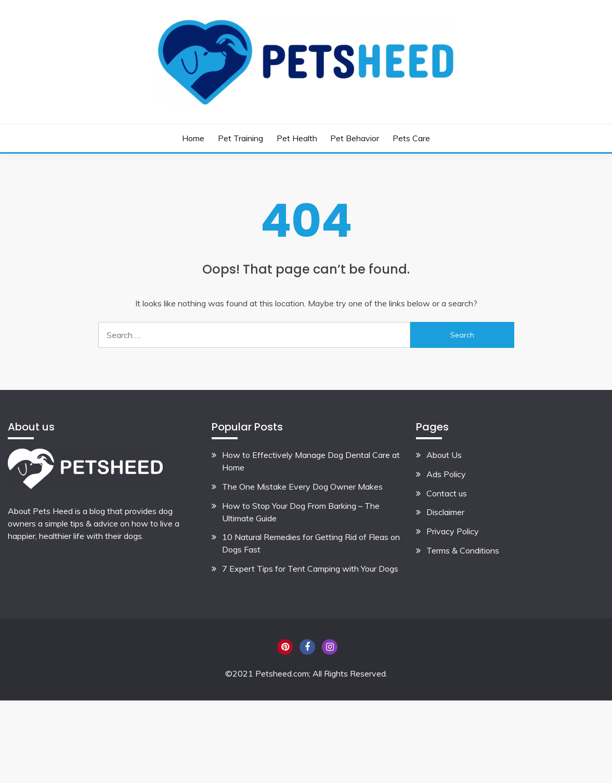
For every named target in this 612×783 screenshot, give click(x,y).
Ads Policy (446, 474)
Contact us (446, 493)
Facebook (307, 647)
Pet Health (297, 138)
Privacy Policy (452, 531)
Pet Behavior (354, 138)
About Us (444, 455)
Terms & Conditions (462, 550)
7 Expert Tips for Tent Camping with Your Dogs (310, 568)
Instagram (329, 647)
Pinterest (285, 647)
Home (193, 138)
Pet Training (240, 138)
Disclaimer (445, 512)
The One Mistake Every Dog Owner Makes (302, 486)
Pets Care (411, 138)
